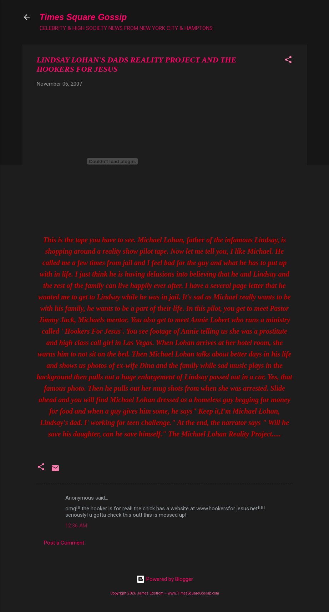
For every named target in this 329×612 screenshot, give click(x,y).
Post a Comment (64, 543)
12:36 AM (76, 525)
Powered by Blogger (164, 579)
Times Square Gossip (83, 17)
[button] (288, 60)
